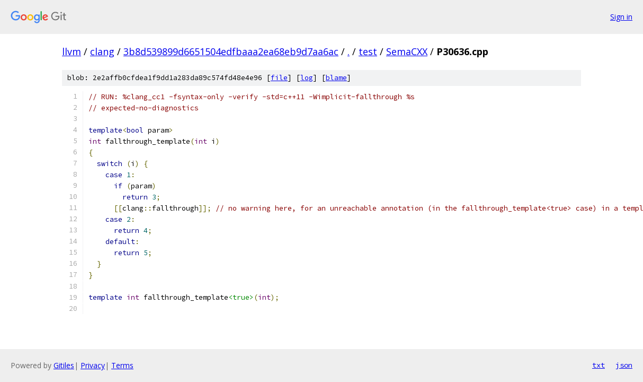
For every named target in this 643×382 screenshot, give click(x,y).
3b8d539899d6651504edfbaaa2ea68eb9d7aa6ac (230, 51)
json (623, 365)
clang (102, 51)
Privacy (93, 365)
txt (598, 365)
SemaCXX (406, 51)
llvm (71, 51)
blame (336, 77)
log (306, 77)
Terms (122, 365)
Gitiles (63, 365)
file (279, 77)
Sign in (621, 17)
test (368, 51)
